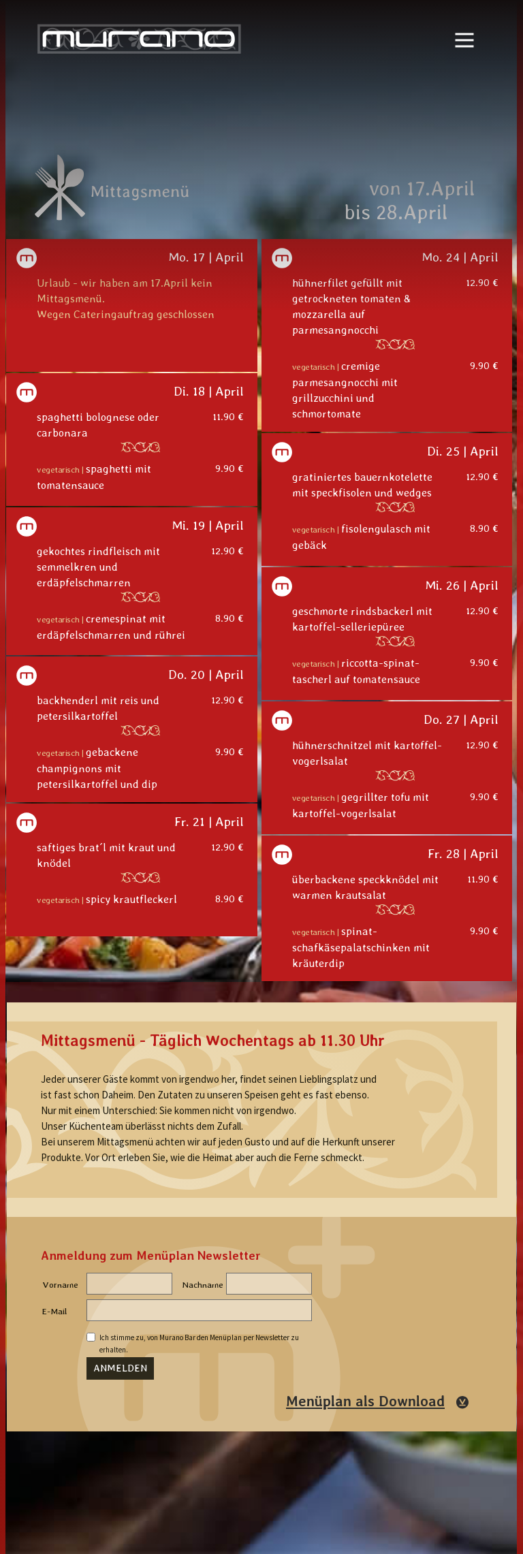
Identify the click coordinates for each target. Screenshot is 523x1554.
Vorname (60, 1285)
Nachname (202, 1285)
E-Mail (54, 1311)
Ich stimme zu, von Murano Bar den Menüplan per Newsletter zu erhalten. (199, 1339)
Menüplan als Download (365, 1401)
